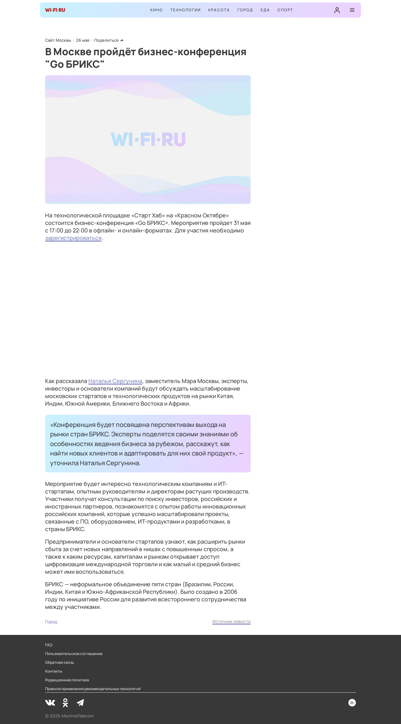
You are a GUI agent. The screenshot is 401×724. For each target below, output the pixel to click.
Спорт (285, 10)
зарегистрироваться (73, 238)
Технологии (185, 10)
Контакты (53, 671)
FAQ (48, 644)
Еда (265, 10)
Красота (219, 10)
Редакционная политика (67, 680)
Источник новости (231, 621)
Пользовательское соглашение (73, 653)
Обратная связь (59, 662)
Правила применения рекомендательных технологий (93, 688)
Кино (156, 10)
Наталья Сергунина (115, 381)
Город (245, 10)
